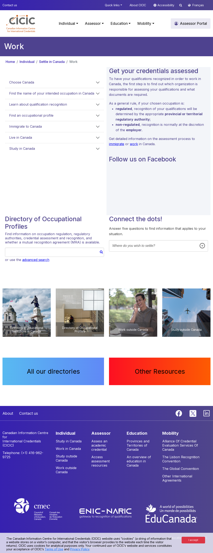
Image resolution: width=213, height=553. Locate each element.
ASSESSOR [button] (101, 433)
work (134, 144)
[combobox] (158, 245)
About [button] (7, 413)
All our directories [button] (53, 371)
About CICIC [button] (138, 5)
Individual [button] (67, 23)
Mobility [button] (144, 23)
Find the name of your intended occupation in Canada (51, 93)
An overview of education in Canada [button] (139, 461)
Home (10, 62)
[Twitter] (193, 413)
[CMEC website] (43, 513)
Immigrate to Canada (25, 126)
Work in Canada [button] (68, 449)
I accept (193, 540)
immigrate (116, 144)
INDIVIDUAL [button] (65, 433)
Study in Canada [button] (69, 441)
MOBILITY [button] (170, 433)
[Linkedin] (207, 413)
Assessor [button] (93, 23)
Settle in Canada (52, 62)
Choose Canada (21, 82)
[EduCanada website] (171, 513)
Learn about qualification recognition (38, 104)
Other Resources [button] (160, 371)
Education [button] (119, 23)
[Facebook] (179, 413)
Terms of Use (54, 549)
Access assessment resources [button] (100, 461)
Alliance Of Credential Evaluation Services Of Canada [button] (180, 445)
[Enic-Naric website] (106, 513)
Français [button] (198, 5)
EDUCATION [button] (137, 433)
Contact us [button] (9, 5)
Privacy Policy (79, 549)
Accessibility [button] (166, 5)
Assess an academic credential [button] (99, 445)
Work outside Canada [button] (66, 470)
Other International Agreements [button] (177, 478)
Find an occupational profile (31, 115)
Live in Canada (20, 137)
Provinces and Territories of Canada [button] (138, 445)
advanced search (35, 260)
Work (73, 62)
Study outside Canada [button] (66, 458)
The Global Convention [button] (180, 469)
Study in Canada (22, 148)
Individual (27, 62)
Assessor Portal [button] (193, 23)
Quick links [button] (112, 5)
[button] (20, 24)
